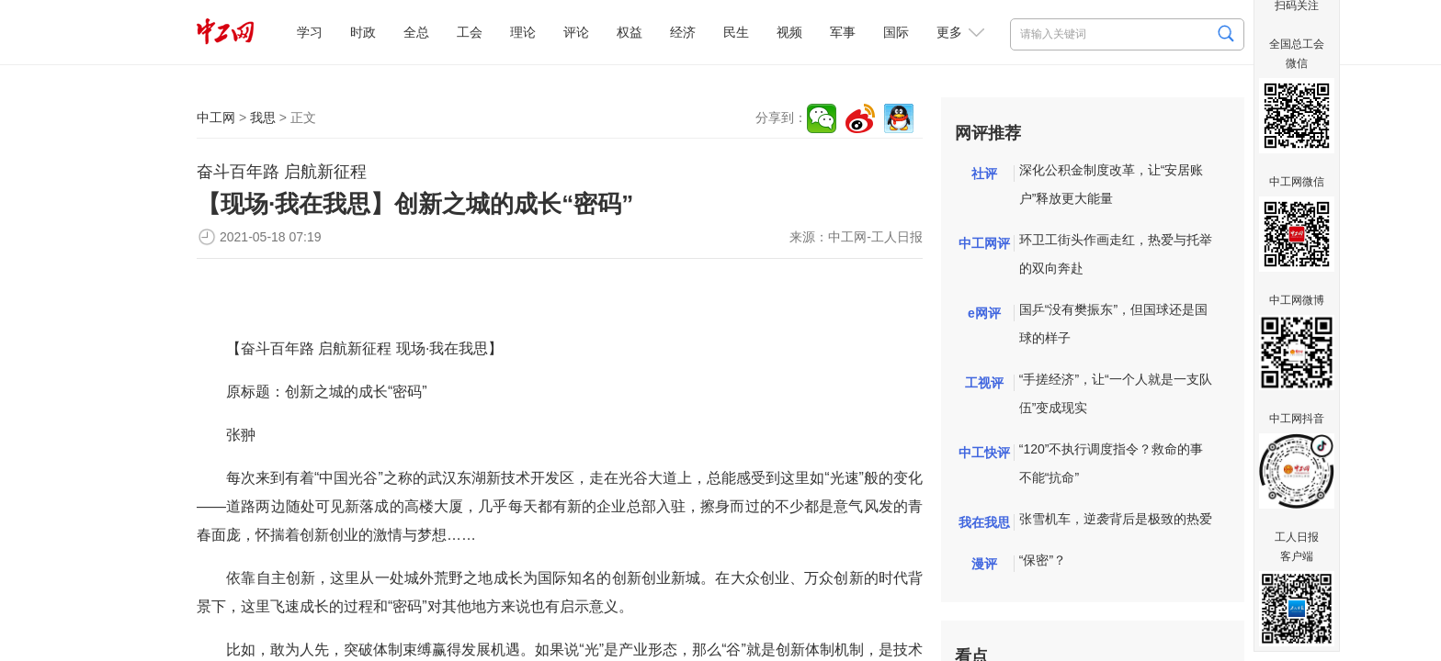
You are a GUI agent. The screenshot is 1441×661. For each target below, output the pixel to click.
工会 (469, 32)
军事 (843, 32)
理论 (523, 32)
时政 (363, 32)
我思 (263, 117)
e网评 (984, 313)
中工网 (216, 117)
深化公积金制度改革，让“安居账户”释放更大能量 (1111, 184)
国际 (896, 32)
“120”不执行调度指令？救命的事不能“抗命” (1111, 463)
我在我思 (984, 522)
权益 (629, 32)
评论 (576, 32)
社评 (984, 173)
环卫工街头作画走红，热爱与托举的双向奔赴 (1115, 253)
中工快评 (984, 452)
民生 (736, 32)
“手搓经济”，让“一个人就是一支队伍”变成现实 (1115, 393)
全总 (416, 32)
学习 (310, 32)
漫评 (984, 563)
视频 (789, 32)
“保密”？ (1042, 560)
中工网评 (984, 243)
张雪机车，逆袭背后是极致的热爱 (1115, 518)
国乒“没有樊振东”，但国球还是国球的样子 (1113, 323)
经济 (683, 32)
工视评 (984, 382)
